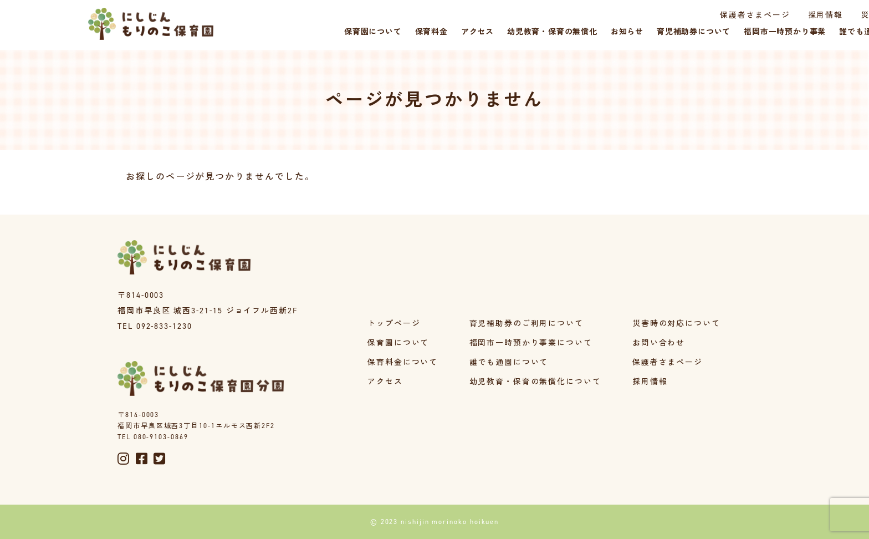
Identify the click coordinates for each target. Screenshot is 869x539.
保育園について (398, 343)
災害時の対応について (676, 323)
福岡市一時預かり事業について (530, 343)
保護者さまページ (687, 15)
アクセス (385, 382)
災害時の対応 (820, 15)
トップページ (394, 323)
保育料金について (402, 362)
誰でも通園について (508, 362)
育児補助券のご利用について (526, 323)
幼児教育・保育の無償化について (535, 382)
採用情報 (758, 15)
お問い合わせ (659, 343)
